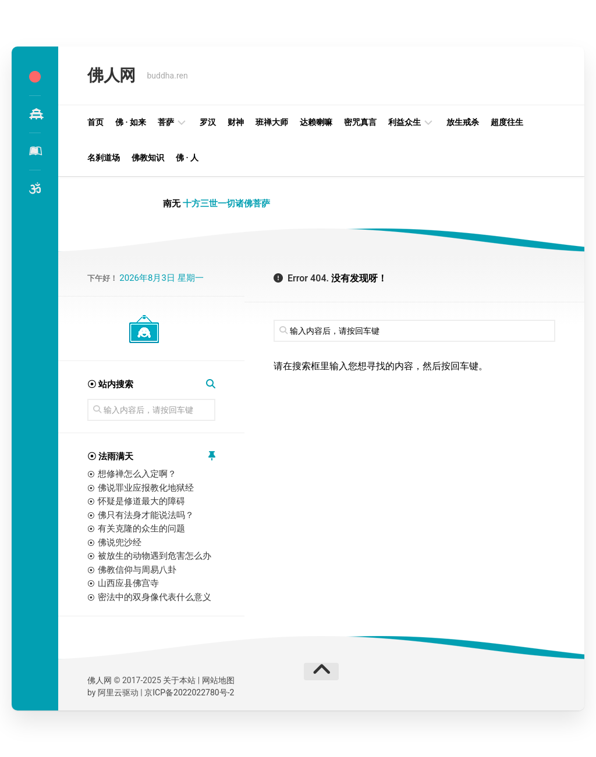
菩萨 (166, 122)
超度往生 (507, 122)
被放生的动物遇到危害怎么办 (154, 556)
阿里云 (110, 692)
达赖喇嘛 (316, 122)
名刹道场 (103, 157)
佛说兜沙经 (119, 542)
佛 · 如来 (130, 122)
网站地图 (218, 680)
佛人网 (111, 75)
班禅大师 (272, 122)
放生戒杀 (462, 122)
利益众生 (404, 122)
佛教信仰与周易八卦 (137, 570)
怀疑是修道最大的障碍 (141, 501)
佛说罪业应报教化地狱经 (146, 488)
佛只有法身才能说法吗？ (146, 515)
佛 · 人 (187, 157)
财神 (236, 122)
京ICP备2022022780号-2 (189, 692)
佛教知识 (148, 157)
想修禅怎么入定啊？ (137, 474)
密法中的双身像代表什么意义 (154, 597)
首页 (95, 122)
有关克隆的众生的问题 (141, 528)
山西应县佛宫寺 (128, 583)
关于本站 (179, 680)
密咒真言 (360, 122)
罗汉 (208, 122)
